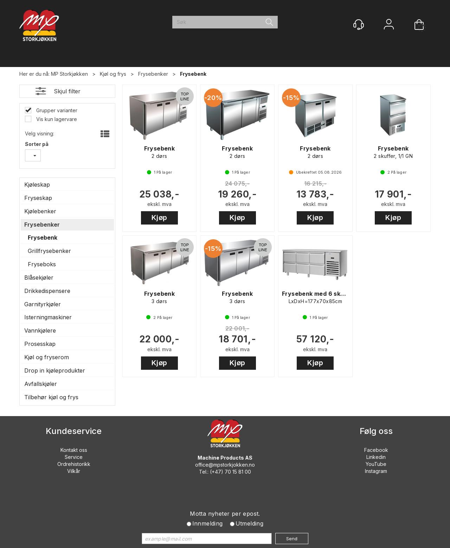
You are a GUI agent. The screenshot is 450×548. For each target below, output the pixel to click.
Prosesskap (40, 343)
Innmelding (207, 523)
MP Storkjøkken (69, 74)
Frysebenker (153, 74)
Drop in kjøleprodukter (54, 370)
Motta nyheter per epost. (225, 513)
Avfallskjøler (40, 383)
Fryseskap (38, 197)
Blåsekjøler (38, 277)
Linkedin (376, 457)
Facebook (376, 450)
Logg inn (389, 25)
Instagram (376, 471)
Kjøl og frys (113, 74)
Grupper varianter (56, 110)
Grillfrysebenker (49, 250)
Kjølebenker (40, 211)
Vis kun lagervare (56, 119)
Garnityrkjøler (42, 304)
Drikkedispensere (47, 290)
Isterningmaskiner (48, 317)
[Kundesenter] (358, 24)
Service (74, 457)
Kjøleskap (37, 184)
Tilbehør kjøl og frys (51, 397)
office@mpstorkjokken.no (225, 465)
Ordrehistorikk (73, 464)
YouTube (376, 464)
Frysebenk (193, 74)
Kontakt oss (73, 450)
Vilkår (73, 471)
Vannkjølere (40, 330)
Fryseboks (42, 264)
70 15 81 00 (238, 472)
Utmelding (250, 523)
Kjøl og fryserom (46, 357)
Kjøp (159, 217)
